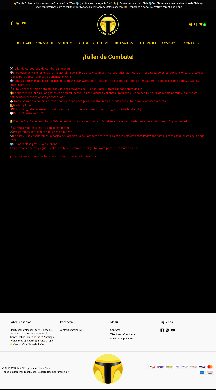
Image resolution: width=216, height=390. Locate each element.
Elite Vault (147, 44)
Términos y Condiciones (123, 335)
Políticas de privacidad (122, 339)
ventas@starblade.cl (71, 331)
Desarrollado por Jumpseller (53, 373)
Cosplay (168, 44)
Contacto (192, 44)
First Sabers (123, 44)
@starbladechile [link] (80, 129)
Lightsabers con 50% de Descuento (43, 44)
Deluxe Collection (93, 44)
